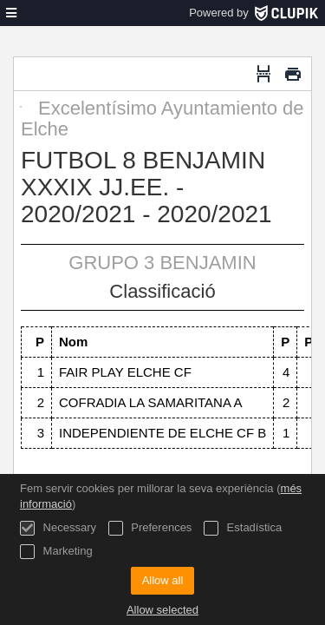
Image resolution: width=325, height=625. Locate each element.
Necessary (58, 528)
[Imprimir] (293, 74)
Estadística (243, 528)
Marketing (56, 551)
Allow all (163, 580)
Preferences (150, 528)
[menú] (11, 13)
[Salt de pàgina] (263, 74)
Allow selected (162, 609)
